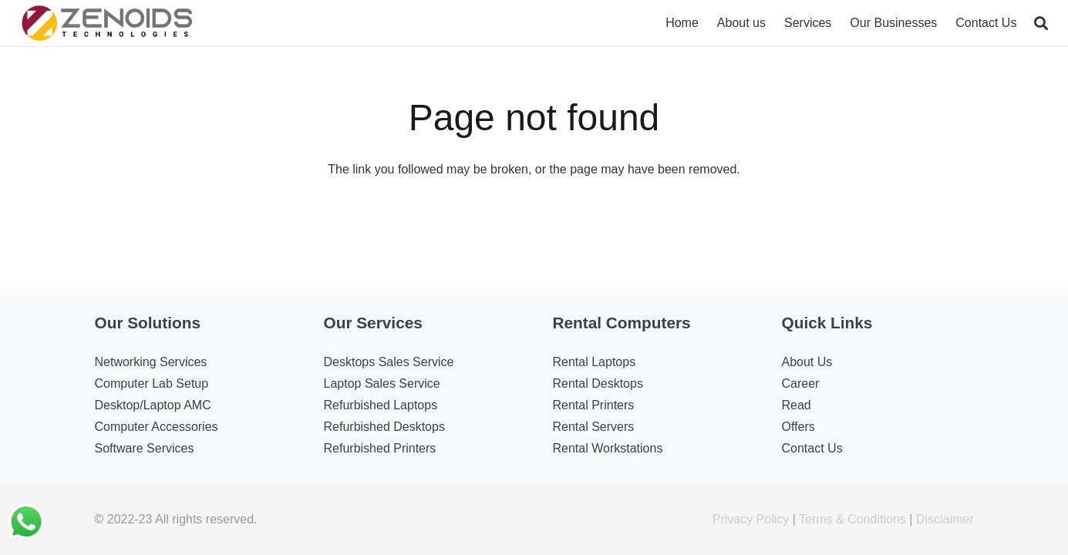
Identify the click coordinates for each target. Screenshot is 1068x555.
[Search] (1041, 23)
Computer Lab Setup (152, 383)
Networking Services (151, 361)
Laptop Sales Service (382, 383)
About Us (807, 361)
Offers (798, 426)
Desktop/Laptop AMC (153, 405)
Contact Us (812, 448)
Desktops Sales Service (389, 361)
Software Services (144, 448)
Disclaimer (945, 519)
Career (801, 383)
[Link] (108, 23)
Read (796, 405)
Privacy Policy (751, 519)
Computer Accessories (156, 426)
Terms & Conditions (852, 519)
